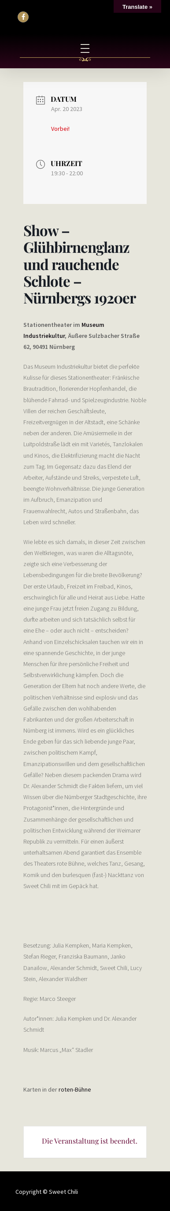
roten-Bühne (75, 1089)
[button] (23, 16)
